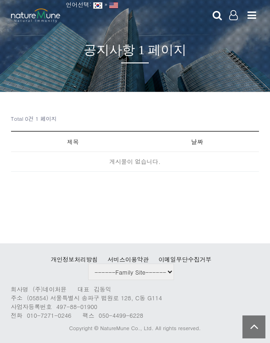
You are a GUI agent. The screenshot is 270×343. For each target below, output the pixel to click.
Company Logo (35, 16)
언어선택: (77, 4)
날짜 (197, 141)
